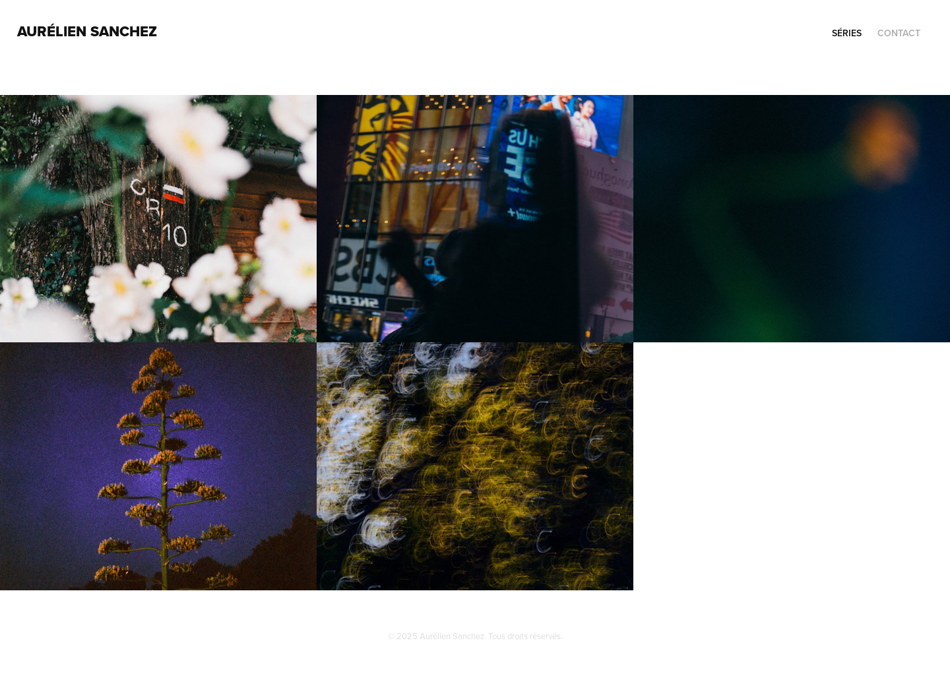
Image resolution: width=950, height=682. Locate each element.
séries (847, 33)
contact (898, 33)
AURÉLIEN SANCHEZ (87, 31)
